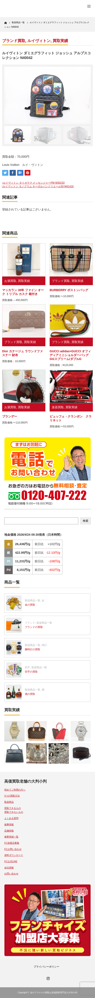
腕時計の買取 (32, 649)
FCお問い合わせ (13, 849)
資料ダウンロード (13, 855)
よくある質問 (11, 818)
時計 (44, 645)
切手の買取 (31, 671)
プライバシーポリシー (46, 966)
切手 (27, 667)
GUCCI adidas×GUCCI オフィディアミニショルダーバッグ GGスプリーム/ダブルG (70, 355)
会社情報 (9, 867)
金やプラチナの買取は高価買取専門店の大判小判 (53, 992)
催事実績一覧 (11, 836)
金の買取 (30, 604)
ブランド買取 (13, 41)
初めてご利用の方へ (14, 789)
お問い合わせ (11, 873)
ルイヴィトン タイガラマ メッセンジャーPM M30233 (33, 182)
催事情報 (9, 824)
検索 (85, 520)
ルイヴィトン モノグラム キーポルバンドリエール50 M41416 (38, 186)
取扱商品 (9, 802)
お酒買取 (10, 281)
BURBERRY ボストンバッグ (69, 290)
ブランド (30, 622)
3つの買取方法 (12, 795)
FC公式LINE (10, 861)
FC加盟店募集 (11, 843)
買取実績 (60, 41)
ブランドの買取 (34, 627)
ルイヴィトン (38, 41)
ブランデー (9, 416)
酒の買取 (30, 694)
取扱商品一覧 (32, 600)
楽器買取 (58, 407)
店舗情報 (9, 830)
